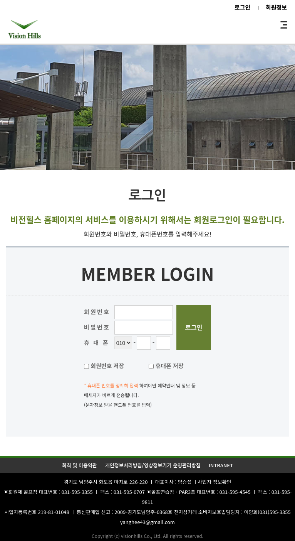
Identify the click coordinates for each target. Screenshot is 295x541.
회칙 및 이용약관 (79, 465)
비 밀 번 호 (96, 327)
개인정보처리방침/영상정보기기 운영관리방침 (153, 465)
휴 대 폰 (96, 342)
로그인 (242, 7)
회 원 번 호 (96, 312)
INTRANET (221, 465)
